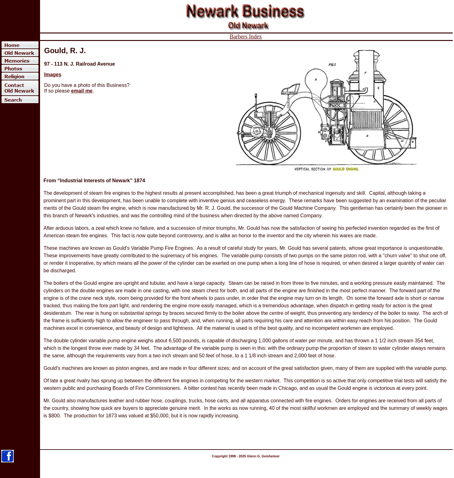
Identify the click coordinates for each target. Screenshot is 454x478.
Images (52, 74)
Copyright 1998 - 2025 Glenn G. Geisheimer (245, 456)
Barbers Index (246, 36)
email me (81, 90)
